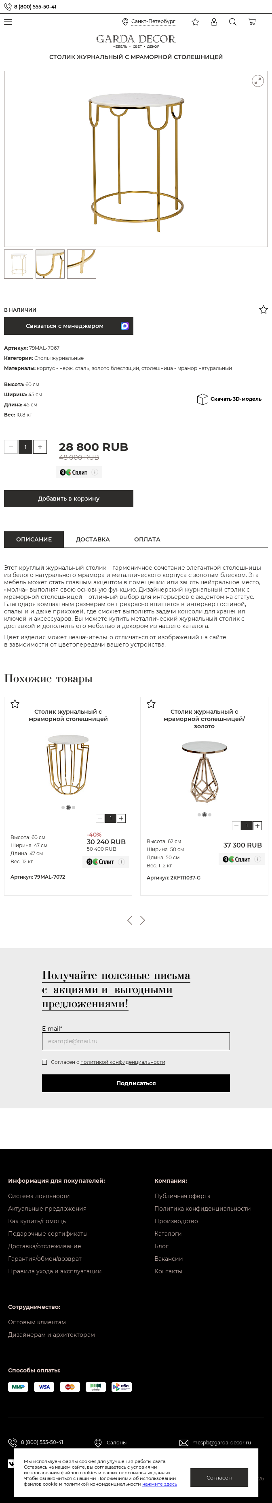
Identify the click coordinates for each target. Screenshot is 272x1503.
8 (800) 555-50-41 (35, 7)
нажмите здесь (159, 1484)
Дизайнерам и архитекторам (51, 1334)
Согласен (219, 1477)
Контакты (168, 1271)
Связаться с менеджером (77, 326)
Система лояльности (39, 1196)
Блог (161, 1246)
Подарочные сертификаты (48, 1233)
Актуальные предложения (47, 1208)
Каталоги (168, 1233)
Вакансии (168, 1258)
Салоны (117, 1443)
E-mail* (52, 1028)
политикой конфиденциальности (122, 1062)
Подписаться (136, 1083)
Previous (129, 920)
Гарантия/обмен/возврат (45, 1258)
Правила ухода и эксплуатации (55, 1271)
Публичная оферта (182, 1196)
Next (142, 920)
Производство (176, 1221)
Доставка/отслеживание (44, 1246)
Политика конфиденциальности (202, 1208)
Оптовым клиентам (37, 1322)
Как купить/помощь (37, 1221)
